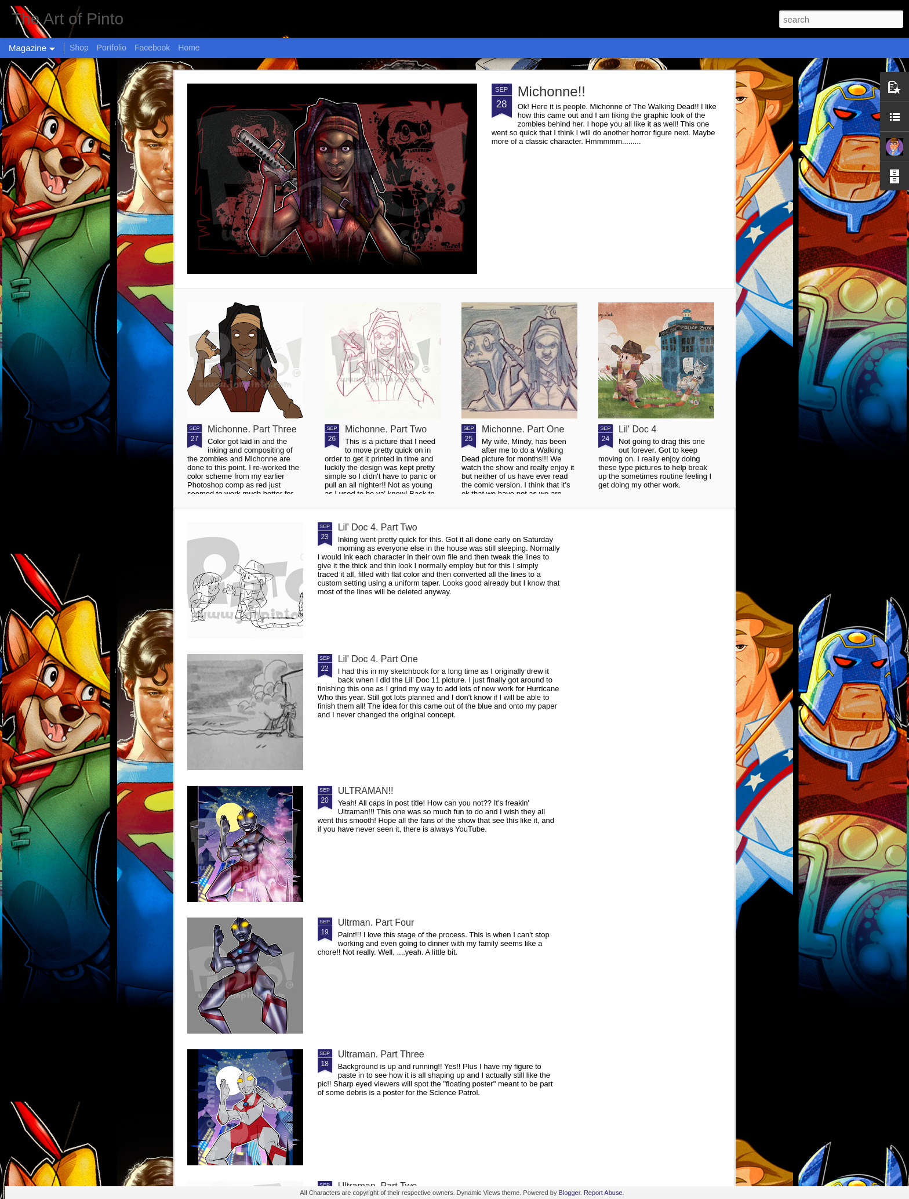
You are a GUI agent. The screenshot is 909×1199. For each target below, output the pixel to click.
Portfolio (111, 47)
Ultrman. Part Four (376, 922)
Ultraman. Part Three (381, 1054)
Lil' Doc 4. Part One (378, 659)
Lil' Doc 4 (637, 429)
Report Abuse (603, 1192)
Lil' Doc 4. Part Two (377, 527)
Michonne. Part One (523, 429)
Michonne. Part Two (386, 429)
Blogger (569, 1192)
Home (188, 47)
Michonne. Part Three (252, 429)
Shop (79, 47)
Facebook (152, 47)
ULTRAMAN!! (366, 791)
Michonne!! (552, 91)
